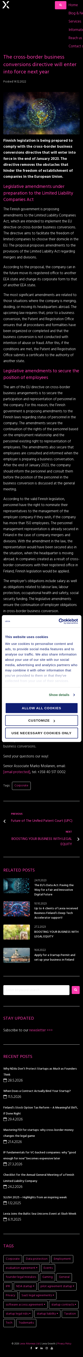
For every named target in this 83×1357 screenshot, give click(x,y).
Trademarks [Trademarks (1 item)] (26, 1322)
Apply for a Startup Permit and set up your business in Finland (54, 957)
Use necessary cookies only (41, 733)
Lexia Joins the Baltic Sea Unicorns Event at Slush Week (39, 1213)
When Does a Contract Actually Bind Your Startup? (37, 1091)
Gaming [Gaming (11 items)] (47, 1277)
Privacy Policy (64, 1344)
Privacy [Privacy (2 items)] (10, 1295)
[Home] (73, 5)
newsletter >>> (40, 1030)
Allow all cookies (41, 708)
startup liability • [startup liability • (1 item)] (47, 1313)
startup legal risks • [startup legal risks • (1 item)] (18, 1313)
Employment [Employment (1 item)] (62, 1258)
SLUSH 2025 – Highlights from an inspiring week (35, 1197)
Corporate (21, 785)
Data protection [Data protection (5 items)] (37, 1258)
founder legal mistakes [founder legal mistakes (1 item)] (21, 1277)
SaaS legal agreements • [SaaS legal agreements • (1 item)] (37, 1295)
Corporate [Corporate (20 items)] (13, 1258)
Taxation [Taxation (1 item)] (70, 1313)
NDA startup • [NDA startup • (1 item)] (25, 1286)
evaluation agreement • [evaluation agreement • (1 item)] (21, 1268)
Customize (41, 720)
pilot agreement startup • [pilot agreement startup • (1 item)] (57, 1286)
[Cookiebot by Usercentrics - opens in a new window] (59, 621)
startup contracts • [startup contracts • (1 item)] (63, 1304)
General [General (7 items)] (64, 1277)
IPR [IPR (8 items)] (8, 1286)
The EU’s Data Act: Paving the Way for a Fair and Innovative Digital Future (54, 890)
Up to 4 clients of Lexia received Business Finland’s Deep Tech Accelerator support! (56, 913)
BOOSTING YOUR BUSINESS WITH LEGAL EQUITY (56, 934)
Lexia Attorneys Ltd (30, 1344)
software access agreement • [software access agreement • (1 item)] (25, 1304)
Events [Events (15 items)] (48, 1268)
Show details (59, 695)
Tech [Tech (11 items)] (9, 1322)
